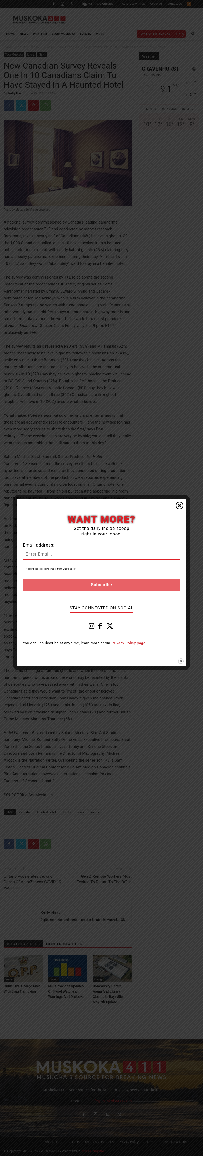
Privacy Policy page (128, 643)
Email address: (38, 545)
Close (179, 505)
